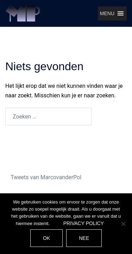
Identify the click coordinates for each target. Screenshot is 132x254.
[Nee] (123, 223)
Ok (46, 238)
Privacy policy (83, 223)
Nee (84, 238)
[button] (107, 13)
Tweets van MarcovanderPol (46, 177)
